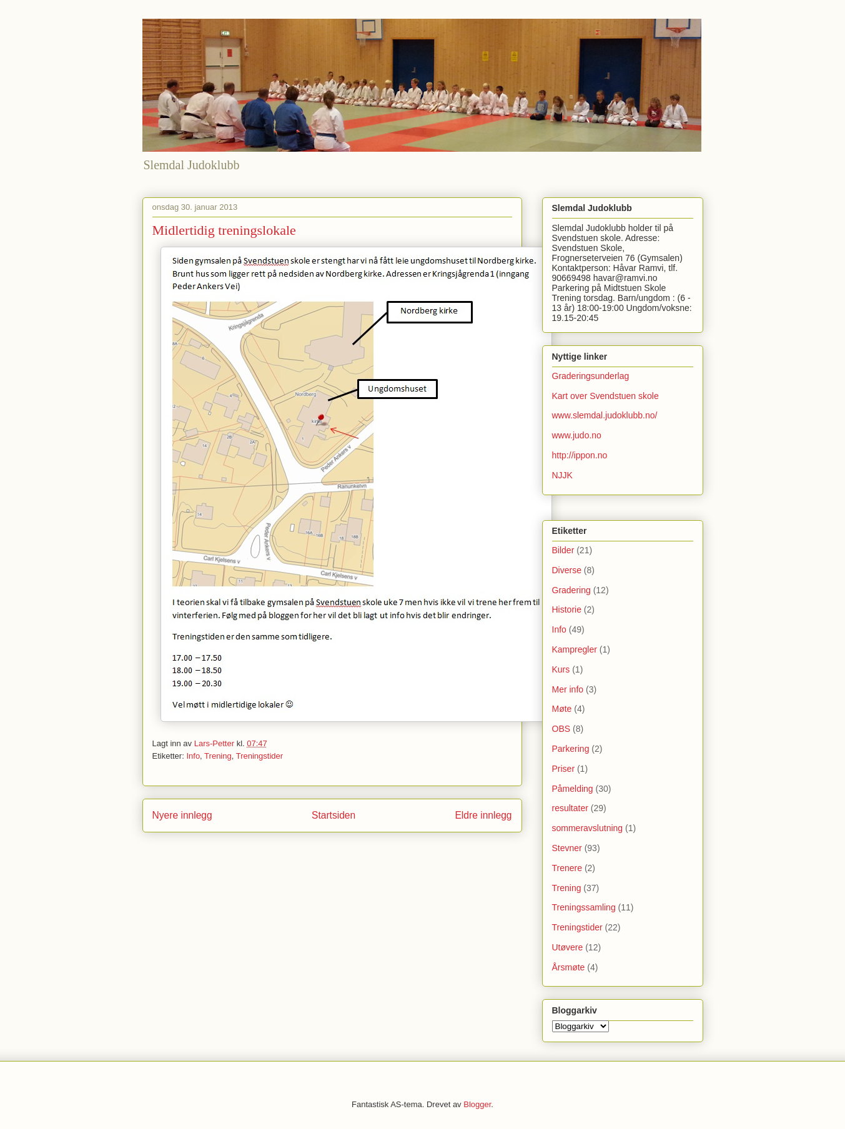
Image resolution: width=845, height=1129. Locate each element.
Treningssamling (584, 907)
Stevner (567, 848)
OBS (561, 729)
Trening (218, 756)
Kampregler (574, 649)
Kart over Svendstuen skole (605, 396)
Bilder (563, 550)
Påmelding (572, 789)
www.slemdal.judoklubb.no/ (605, 415)
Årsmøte (568, 967)
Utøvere (567, 947)
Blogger (477, 1104)
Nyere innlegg (182, 815)
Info (193, 756)
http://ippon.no (580, 455)
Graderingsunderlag (591, 376)
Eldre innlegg (483, 815)
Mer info (568, 689)
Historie (566, 609)
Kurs (561, 669)
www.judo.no (576, 435)
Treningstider (259, 756)
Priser (563, 769)
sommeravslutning (587, 828)
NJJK (562, 475)
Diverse (566, 570)
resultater (570, 808)
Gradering (571, 590)
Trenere (567, 868)
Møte (562, 709)
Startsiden (333, 815)
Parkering (571, 749)
